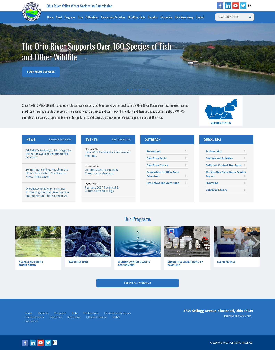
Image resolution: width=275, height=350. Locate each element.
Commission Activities (113, 17)
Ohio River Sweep (184, 17)
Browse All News (60, 139)
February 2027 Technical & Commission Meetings (102, 189)
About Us (43, 313)
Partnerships (226, 151)
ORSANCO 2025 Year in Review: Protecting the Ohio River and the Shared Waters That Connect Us (47, 192)
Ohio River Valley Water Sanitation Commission (79, 6)
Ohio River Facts (136, 17)
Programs (70, 17)
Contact (200, 17)
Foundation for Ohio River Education (166, 174)
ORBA (115, 317)
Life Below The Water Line (166, 183)
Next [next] (257, 248)
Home (50, 17)
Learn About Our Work (41, 71)
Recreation (166, 17)
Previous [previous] (18, 248)
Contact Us (31, 321)
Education (153, 17)
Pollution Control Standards (226, 165)
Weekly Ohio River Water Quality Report (226, 174)
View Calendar (121, 139)
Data (80, 17)
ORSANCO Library (226, 190)
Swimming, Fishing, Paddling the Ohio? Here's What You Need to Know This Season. (47, 173)
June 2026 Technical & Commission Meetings (107, 154)
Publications (91, 17)
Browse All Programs (137, 283)
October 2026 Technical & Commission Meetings (101, 171)
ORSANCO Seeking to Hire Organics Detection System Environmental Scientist (49, 153)
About (59, 17)
